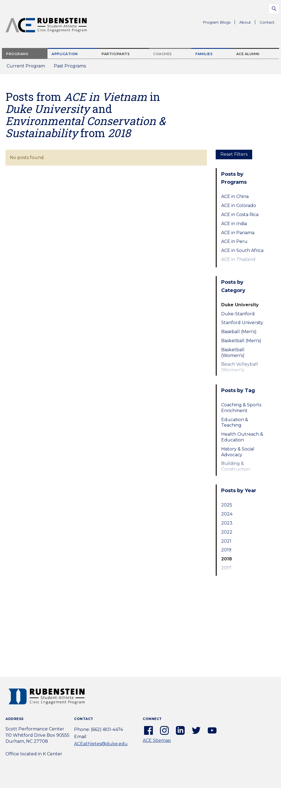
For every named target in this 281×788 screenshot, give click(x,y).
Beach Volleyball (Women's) (239, 367)
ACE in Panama (237, 232)
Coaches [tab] (162, 54)
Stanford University (242, 322)
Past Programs (72, 67)
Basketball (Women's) (233, 352)
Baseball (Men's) (239, 331)
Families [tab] (203, 54)
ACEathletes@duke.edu (101, 743)
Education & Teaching (234, 422)
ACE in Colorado (238, 205)
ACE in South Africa (242, 250)
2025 (226, 505)
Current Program (26, 66)
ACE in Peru (234, 241)
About (247, 23)
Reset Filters (234, 154)
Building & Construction (235, 466)
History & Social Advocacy (237, 451)
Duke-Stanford (238, 313)
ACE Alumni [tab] (248, 54)
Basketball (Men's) (241, 340)
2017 (226, 568)
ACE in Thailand (238, 259)
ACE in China (235, 196)
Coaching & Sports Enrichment (241, 407)
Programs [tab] (17, 54)
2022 (226, 532)
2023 (226, 523)
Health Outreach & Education (242, 437)
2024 (226, 514)
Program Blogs (217, 22)
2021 (226, 541)
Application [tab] (65, 54)
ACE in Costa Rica (239, 214)
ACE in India (234, 223)
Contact (267, 22)
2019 (226, 549)
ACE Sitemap (157, 740)
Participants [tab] (116, 54)
